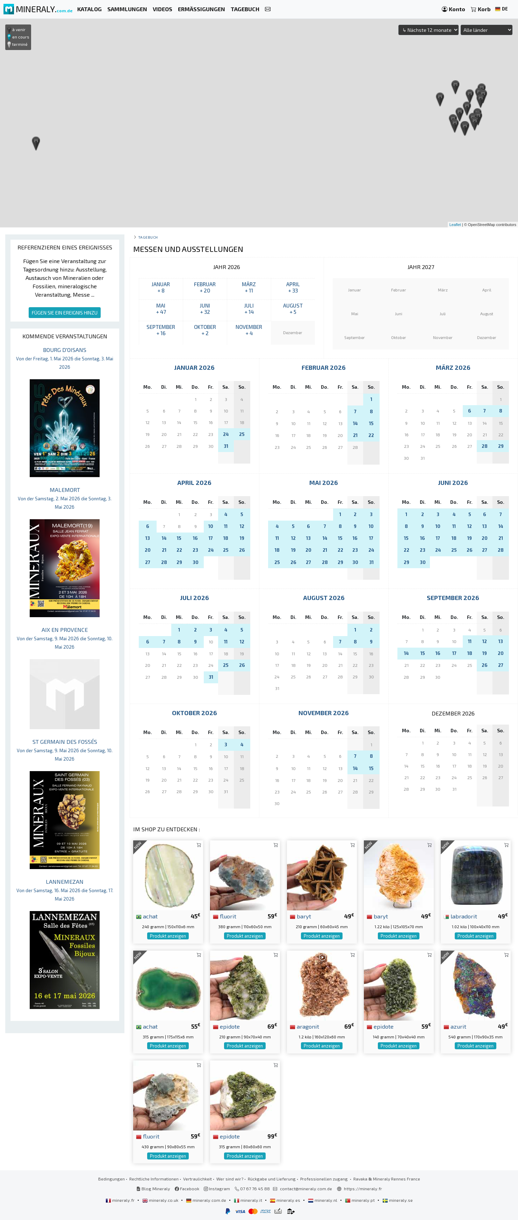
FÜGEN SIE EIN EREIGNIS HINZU (65, 313)
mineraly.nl (323, 1200)
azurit (455, 1026)
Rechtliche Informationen (154, 1178)
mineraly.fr (121, 1200)
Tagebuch (148, 237)
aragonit (304, 1026)
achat (147, 915)
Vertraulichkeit (197, 1178)
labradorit (460, 915)
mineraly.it (248, 1200)
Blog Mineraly (153, 1188)
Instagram (217, 1188)
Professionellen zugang (324, 1178)
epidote (226, 1026)
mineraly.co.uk (160, 1200)
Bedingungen (111, 1178)
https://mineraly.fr (363, 1188)
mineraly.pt (360, 1200)
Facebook (187, 1188)
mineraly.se (397, 1200)
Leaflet (455, 225)
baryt (300, 915)
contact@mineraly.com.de (306, 1188)
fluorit (224, 915)
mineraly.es (285, 1200)
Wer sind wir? (229, 1178)
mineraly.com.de (206, 1200)
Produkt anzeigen (168, 936)
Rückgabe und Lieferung (272, 1178)
